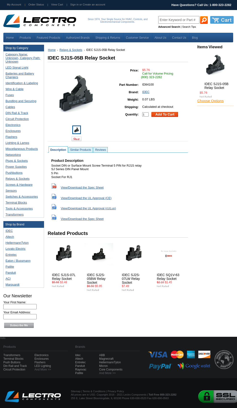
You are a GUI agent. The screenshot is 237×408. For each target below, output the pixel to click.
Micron (103, 366)
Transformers (22, 215)
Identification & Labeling (22, 83)
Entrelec (11, 254)
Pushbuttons (22, 173)
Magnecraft (106, 358)
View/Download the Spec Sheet (82, 187)
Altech (10, 237)
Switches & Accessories (22, 197)
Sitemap (75, 391)
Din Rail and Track (15, 366)
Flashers (11, 137)
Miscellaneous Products (22, 149)
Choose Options (210, 101)
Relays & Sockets (22, 179)
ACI (8, 278)
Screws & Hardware (22, 185)
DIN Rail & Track (22, 113)
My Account (14, 4)
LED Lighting (42, 366)
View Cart (57, 4)
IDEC (9, 231)
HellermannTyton (17, 243)
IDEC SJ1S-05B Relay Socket (216, 86)
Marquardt (12, 284)
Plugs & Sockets (22, 161)
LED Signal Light (17, 67)
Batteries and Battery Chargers (20, 75)
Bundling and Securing (22, 101)
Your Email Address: (17, 312)
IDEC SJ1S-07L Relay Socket (63, 277)
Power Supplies (22, 167)
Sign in (74, 4)
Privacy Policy (116, 391)
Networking (22, 155)
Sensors (22, 191)
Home (52, 50)
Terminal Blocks (22, 203)
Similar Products (80, 150)
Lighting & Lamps (22, 143)
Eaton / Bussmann (18, 260)
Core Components (110, 369)
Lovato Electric (16, 248)
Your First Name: (14, 302)
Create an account (94, 4)
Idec (78, 355)
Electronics (22, 125)
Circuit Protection (22, 119)
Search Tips (189, 26)
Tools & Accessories (22, 209)
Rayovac (80, 369)
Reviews (100, 150)
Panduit (11, 272)
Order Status (36, 4)
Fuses (22, 95)
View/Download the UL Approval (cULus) (88, 208)
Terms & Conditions (94, 391)
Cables (22, 107)
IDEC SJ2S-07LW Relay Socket (131, 278)
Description (58, 150)
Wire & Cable (22, 89)
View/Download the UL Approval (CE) (86, 198)
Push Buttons (11, 362)
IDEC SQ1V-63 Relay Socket (168, 277)
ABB (102, 355)
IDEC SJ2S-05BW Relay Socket (96, 278)
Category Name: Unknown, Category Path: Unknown (23, 58)
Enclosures (22, 131)
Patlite (10, 266)
